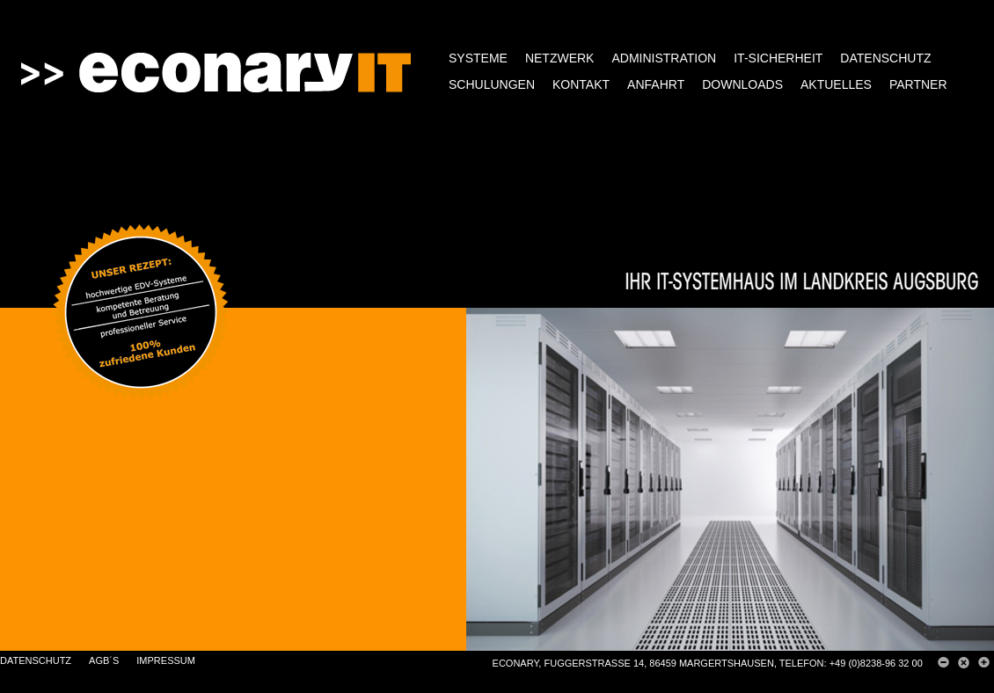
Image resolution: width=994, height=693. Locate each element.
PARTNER (918, 84)
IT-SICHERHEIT (778, 58)
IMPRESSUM (165, 660)
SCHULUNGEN (492, 84)
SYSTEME (478, 58)
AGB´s (104, 660)
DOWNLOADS (742, 84)
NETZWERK (560, 58)
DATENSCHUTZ (885, 58)
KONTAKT (581, 84)
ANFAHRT (655, 84)
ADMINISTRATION (663, 58)
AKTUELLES (836, 84)
